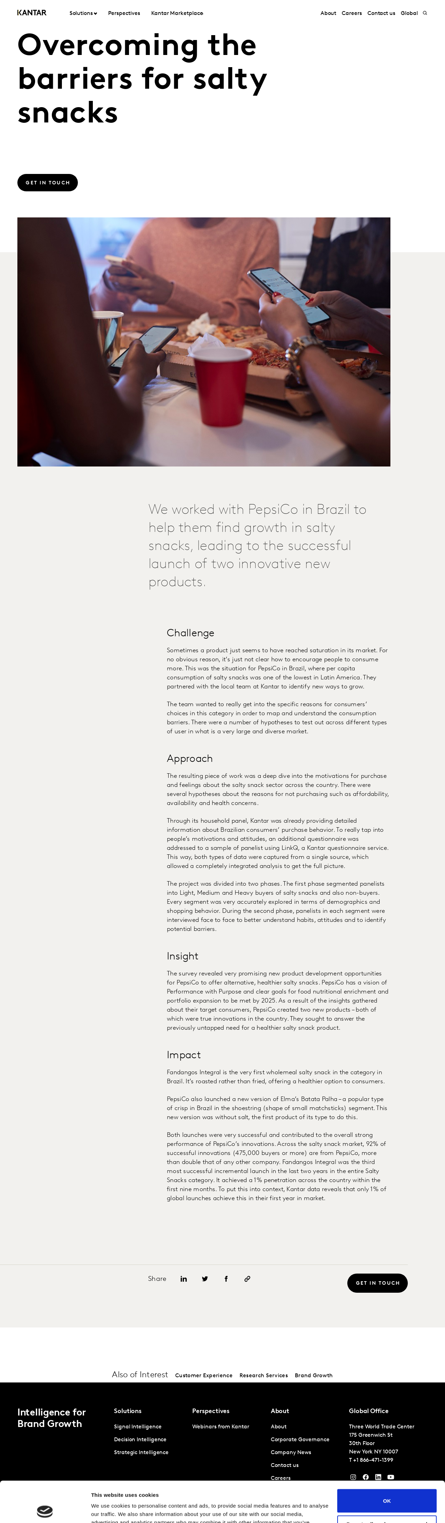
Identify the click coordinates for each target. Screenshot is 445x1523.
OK (387, 1460)
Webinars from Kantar (220, 1427)
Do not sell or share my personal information (387, 1486)
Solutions (81, 13)
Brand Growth (314, 1376)
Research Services (264, 1376)
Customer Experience (204, 1376)
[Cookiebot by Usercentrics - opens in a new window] (45, 1509)
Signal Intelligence (137, 1427)
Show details (107, 1509)
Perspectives (124, 13)
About (329, 13)
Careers (352, 13)
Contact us (381, 13)
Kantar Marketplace (177, 13)
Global (409, 13)
